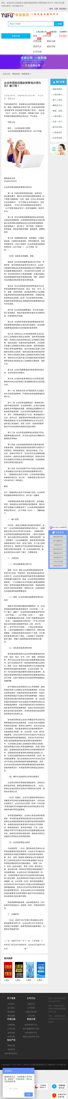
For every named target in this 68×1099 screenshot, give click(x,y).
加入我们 (11, 1008)
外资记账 (11, 1037)
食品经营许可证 (31, 1025)
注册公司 (31, 1004)
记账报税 (11, 1025)
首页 (35, 36)
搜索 (58, 24)
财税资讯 (25, 74)
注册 (56, 9)
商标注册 (51, 41)
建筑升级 (51, 46)
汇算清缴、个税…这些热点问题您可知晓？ (34, 945)
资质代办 (37, 46)
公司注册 (47, 35)
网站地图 (11, 1016)
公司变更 (31, 1008)
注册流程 (53, 32)
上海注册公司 (41, 32)
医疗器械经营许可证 (31, 1029)
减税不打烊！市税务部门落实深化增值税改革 (14, 945)
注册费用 (63, 32)
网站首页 (16, 74)
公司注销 (37, 52)
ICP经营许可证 (31, 1033)
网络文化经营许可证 (31, 1037)
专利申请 (11, 1049)
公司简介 (11, 1004)
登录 (51, 9)
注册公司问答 (31, 1012)
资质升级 (11, 1033)
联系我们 (63, 9)
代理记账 (37, 40)
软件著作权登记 (11, 1053)
